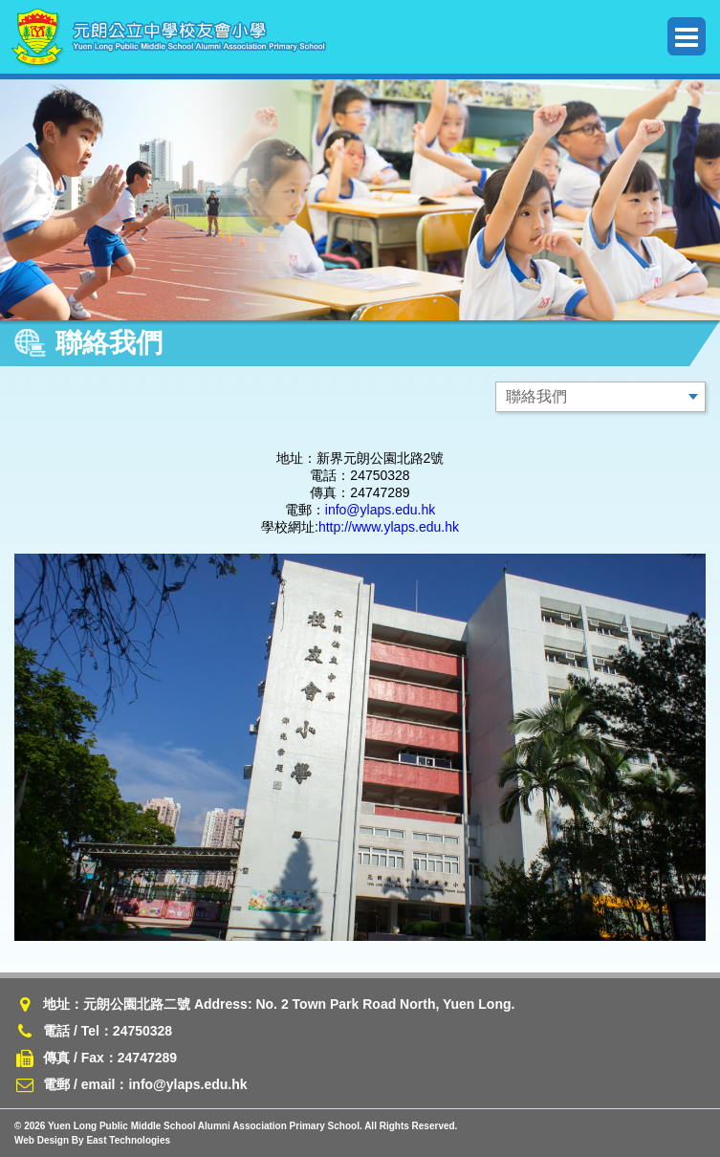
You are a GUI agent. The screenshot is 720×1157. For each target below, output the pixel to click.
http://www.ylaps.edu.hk (388, 527)
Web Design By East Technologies (92, 1140)
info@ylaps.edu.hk (380, 509)
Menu (686, 36)
